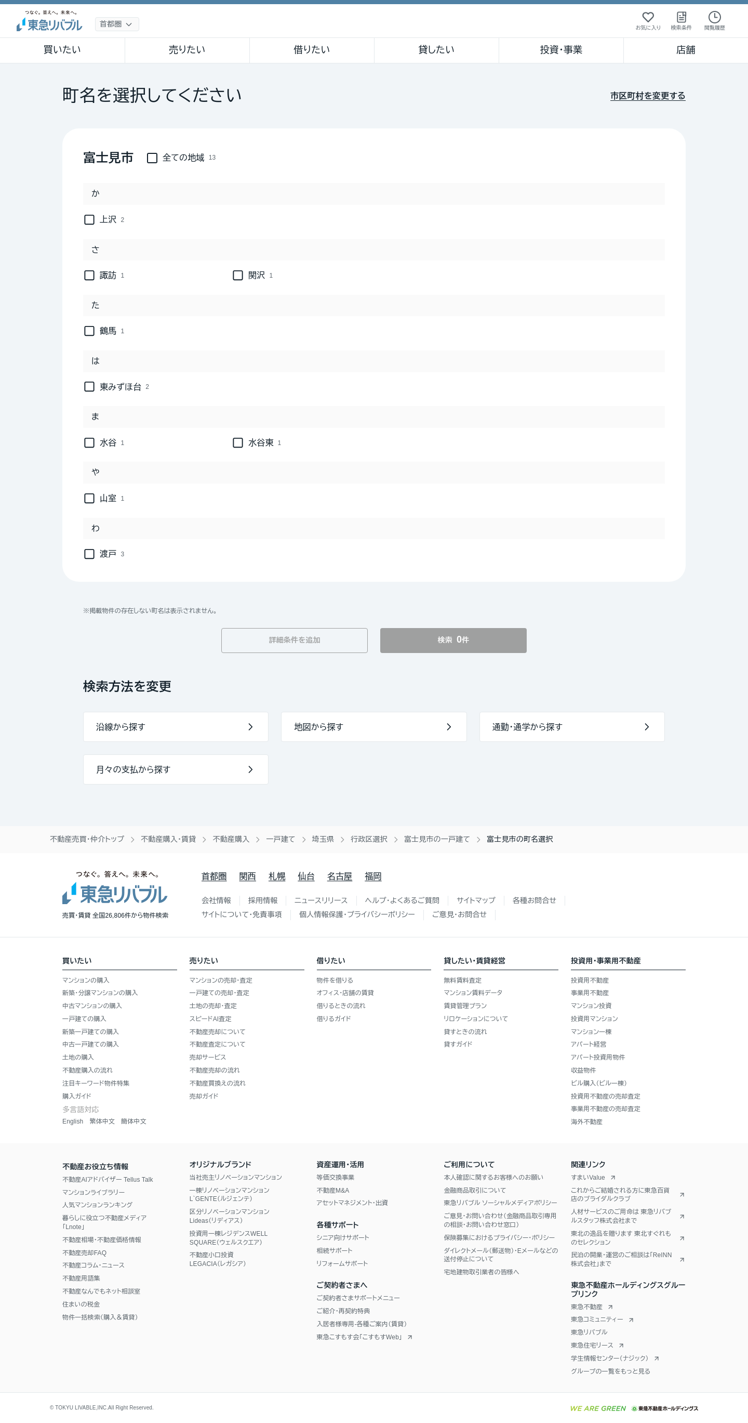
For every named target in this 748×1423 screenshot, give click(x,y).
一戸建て (280, 839)
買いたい (63, 50)
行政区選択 (369, 839)
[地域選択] (117, 24)
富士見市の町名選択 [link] (520, 839)
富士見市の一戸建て (437, 839)
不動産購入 (230, 839)
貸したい (437, 50)
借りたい (311, 50)
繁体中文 (102, 1121)
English (72, 1121)
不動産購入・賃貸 (168, 839)
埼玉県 (323, 839)
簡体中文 (133, 1121)
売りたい (187, 50)
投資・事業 (561, 50)
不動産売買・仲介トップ (87, 839)
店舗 (685, 50)
